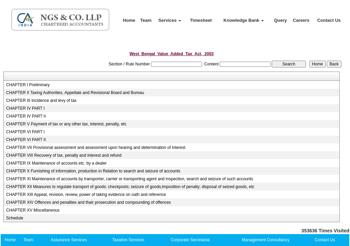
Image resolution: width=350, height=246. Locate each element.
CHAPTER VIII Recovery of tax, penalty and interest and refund (64, 155)
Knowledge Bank (244, 20)
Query (280, 20)
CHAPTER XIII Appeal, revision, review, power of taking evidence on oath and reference (86, 194)
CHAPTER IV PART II (26, 116)
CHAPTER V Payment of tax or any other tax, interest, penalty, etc (66, 124)
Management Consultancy (266, 239)
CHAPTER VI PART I (25, 131)
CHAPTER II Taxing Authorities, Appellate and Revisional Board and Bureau (75, 92)
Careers (301, 20)
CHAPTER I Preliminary (28, 84)
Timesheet (201, 20)
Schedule (14, 218)
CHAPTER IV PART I (25, 108)
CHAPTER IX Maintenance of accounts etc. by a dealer (56, 163)
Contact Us (329, 20)
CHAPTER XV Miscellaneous (32, 210)
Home (129, 20)
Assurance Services (69, 239)
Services (169, 20)
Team (145, 20)
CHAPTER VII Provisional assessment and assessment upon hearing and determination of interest (95, 147)
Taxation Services (128, 239)
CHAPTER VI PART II (26, 139)
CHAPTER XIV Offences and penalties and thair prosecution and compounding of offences (88, 202)
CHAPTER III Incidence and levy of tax (41, 100)
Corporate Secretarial (190, 239)
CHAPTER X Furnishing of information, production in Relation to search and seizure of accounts (93, 171)
